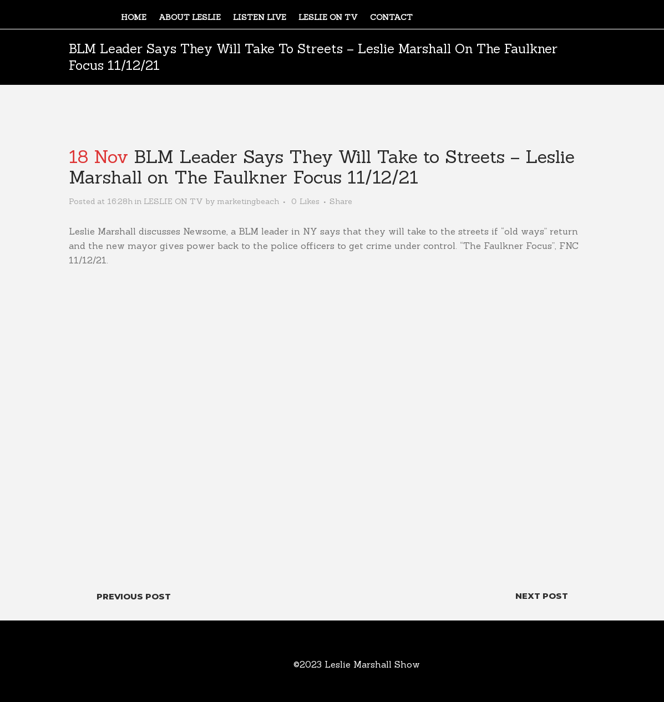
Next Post (541, 596)
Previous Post (134, 596)
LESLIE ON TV (173, 201)
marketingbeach (248, 201)
